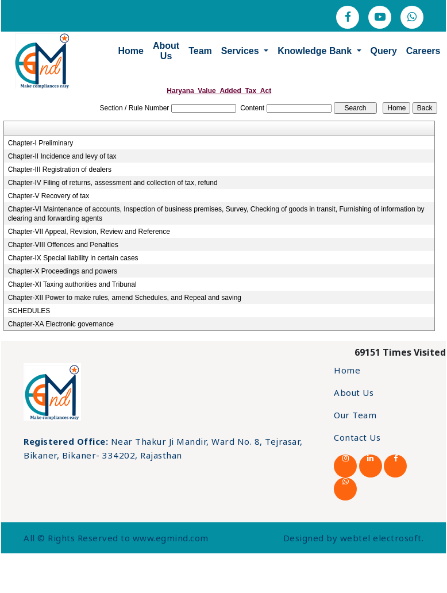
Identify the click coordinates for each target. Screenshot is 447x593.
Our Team (355, 415)
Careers (419, 50)
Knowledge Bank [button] (312, 50)
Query (380, 50)
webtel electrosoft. (382, 538)
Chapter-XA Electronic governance (61, 324)
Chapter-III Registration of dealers (59, 169)
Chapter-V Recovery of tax (48, 196)
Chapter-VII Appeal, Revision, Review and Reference (89, 232)
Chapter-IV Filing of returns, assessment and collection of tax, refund (113, 183)
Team (197, 50)
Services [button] (237, 50)
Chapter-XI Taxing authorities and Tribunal (72, 284)
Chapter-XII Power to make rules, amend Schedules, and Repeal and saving (124, 298)
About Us (162, 50)
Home (127, 50)
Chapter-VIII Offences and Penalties (63, 245)
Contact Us (357, 437)
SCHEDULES (29, 311)
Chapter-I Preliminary (40, 143)
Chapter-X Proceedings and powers (62, 271)
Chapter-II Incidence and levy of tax (62, 156)
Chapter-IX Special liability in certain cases (73, 258)
